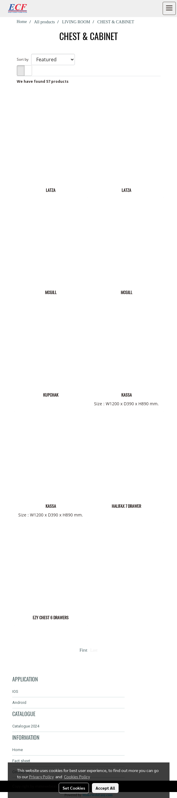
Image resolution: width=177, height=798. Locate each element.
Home (17, 749)
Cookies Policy (77, 776)
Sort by (24, 59)
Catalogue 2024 (25, 726)
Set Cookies (74, 788)
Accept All (105, 788)
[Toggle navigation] (169, 8)
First (83, 650)
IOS (15, 691)
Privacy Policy (41, 776)
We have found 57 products (43, 81)
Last (93, 650)
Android (19, 702)
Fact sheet (21, 761)
